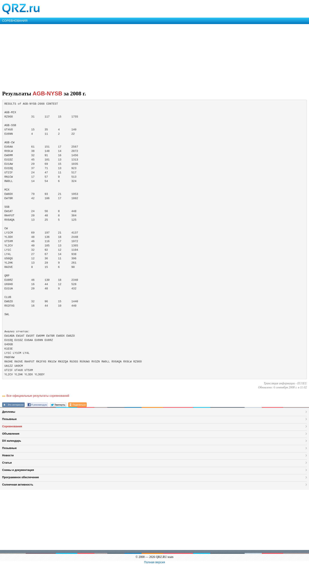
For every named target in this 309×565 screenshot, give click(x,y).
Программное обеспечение (20, 477)
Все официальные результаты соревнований (37, 395)
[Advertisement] (129, 56)
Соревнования (12, 426)
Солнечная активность (17, 484)
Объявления (10, 433)
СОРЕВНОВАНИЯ (14, 20)
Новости (8, 455)
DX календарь (11, 440)
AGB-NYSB (47, 93)
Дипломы (8, 411)
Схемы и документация (18, 470)
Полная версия (154, 562)
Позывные (9, 419)
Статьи (7, 462)
